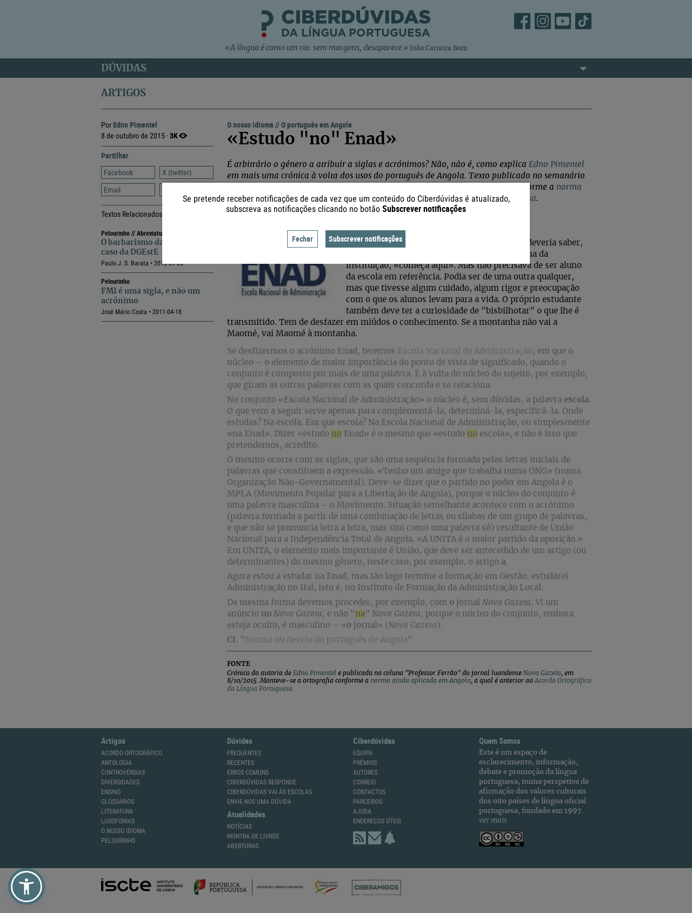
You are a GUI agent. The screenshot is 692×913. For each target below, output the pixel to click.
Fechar (302, 239)
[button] (26, 886)
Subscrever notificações (365, 239)
